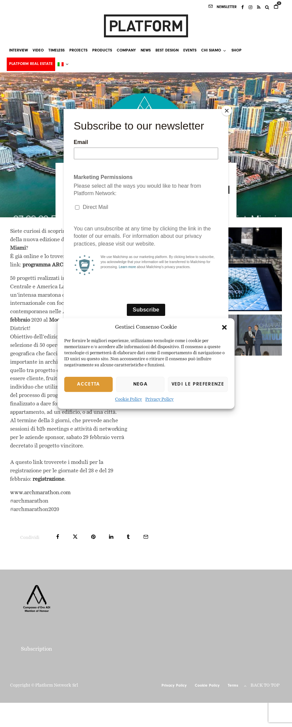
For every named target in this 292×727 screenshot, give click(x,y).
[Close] (227, 111)
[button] (224, 327)
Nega (140, 384)
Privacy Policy (159, 400)
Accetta (88, 384)
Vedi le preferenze (198, 384)
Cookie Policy (128, 400)
